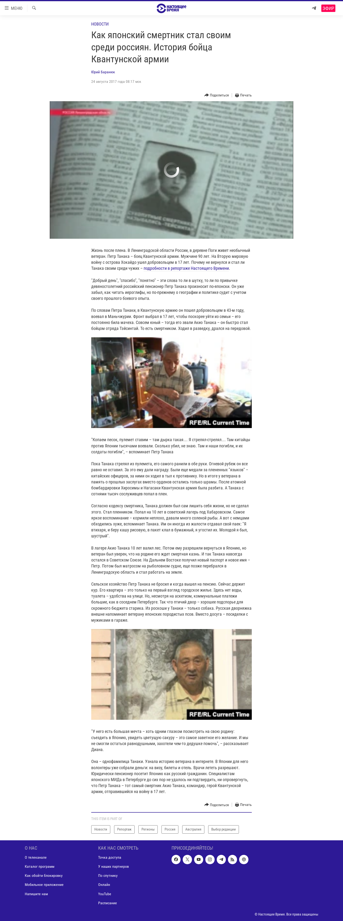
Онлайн (104, 884)
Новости (100, 23)
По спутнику (108, 875)
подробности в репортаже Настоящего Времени (186, 268)
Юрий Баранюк (103, 72)
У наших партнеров (113, 866)
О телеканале (36, 857)
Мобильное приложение (44, 884)
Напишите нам (36, 893)
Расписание (107, 902)
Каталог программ (39, 866)
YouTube (104, 893)
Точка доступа (109, 857)
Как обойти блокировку (44, 875)
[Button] (216, 95)
